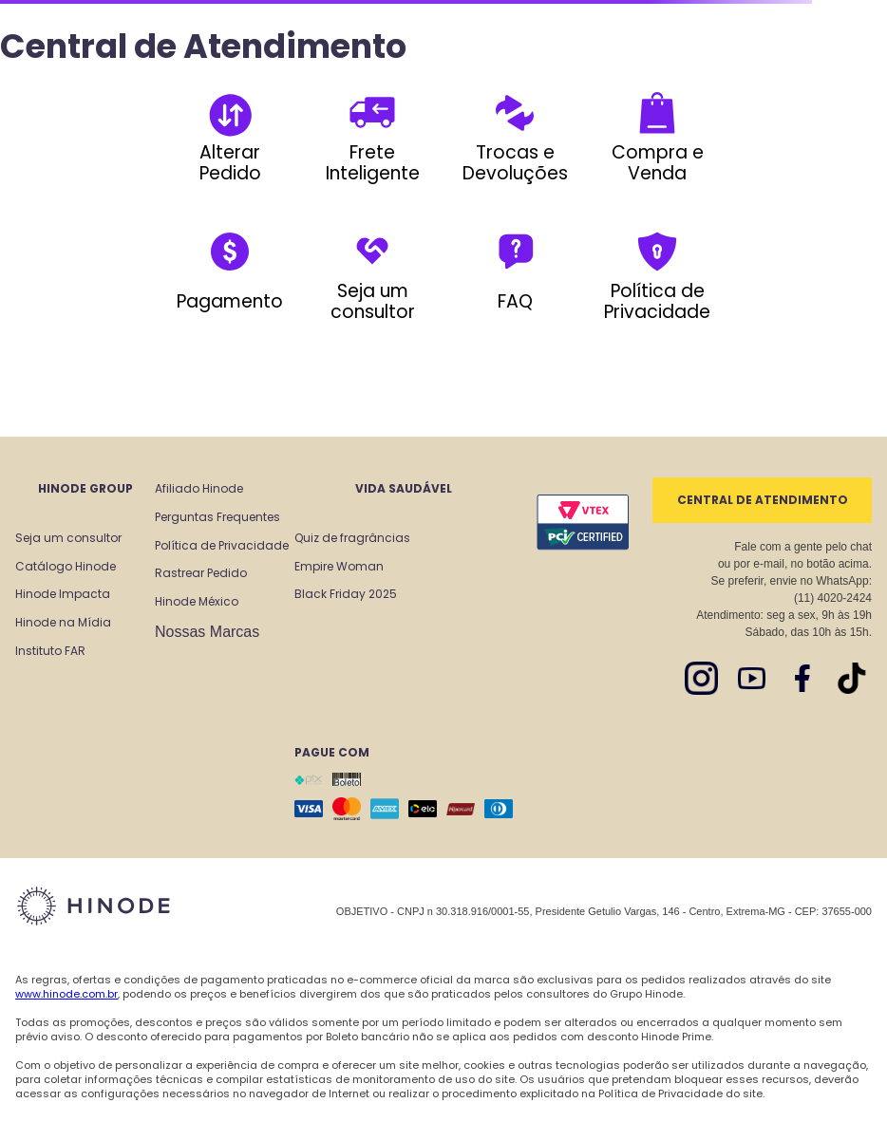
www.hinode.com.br (66, 993)
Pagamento (230, 301)
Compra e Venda (658, 163)
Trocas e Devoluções (514, 163)
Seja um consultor (372, 301)
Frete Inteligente (373, 163)
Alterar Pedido (230, 163)
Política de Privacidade (657, 301)
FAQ (515, 301)
